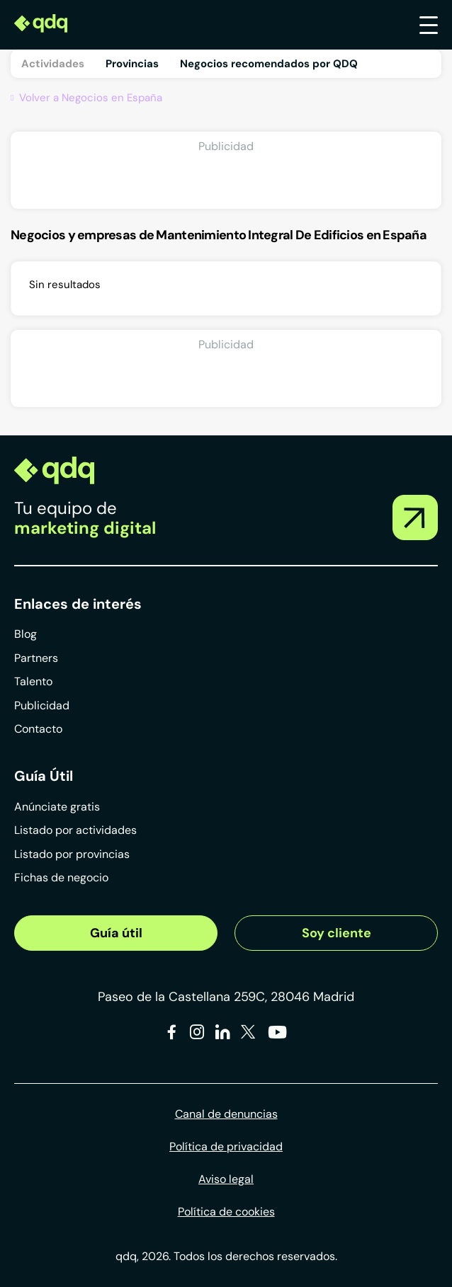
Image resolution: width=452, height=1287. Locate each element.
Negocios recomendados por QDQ (269, 64)
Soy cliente (336, 933)
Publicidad (41, 705)
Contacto (38, 728)
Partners (36, 658)
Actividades (52, 64)
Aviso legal (226, 1179)
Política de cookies (226, 1211)
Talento (33, 681)
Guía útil (116, 933)
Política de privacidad (226, 1146)
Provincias (132, 64)
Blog (25, 634)
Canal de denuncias (226, 1113)
